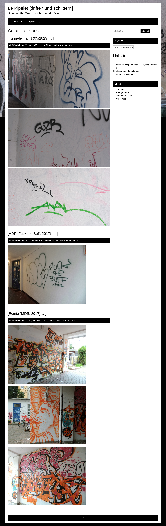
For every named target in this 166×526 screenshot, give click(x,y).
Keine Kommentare (63, 45)
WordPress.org (122, 99)
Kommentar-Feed (124, 96)
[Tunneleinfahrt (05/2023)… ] (31, 38)
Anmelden (120, 89)
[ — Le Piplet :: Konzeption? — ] (25, 21)
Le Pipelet (47, 45)
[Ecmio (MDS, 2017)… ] (27, 314)
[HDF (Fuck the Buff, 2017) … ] (33, 234)
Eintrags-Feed (122, 93)
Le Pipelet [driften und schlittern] (40, 8)
